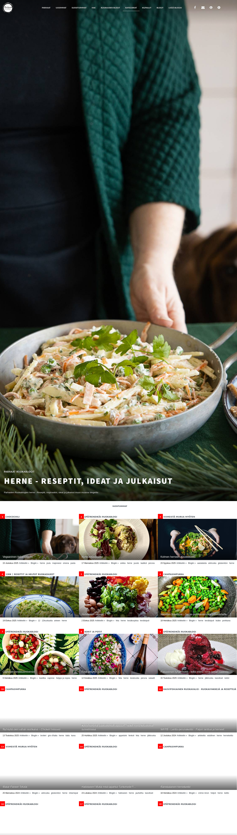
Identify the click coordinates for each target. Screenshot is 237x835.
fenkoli (131, 735)
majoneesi (56, 563)
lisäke (218, 620)
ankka (123, 563)
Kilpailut (146, 7)
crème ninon (203, 793)
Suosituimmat (79, 7)
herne (42, 563)
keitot (226, 678)
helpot (213, 793)
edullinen (211, 735)
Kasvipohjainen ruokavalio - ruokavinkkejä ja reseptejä (197, 689)
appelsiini (123, 735)
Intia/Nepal (73, 793)
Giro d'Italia (52, 735)
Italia (68, 735)
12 (39, 620)
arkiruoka (212, 563)
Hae (94, 7)
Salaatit (151, 678)
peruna (151, 563)
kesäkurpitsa (132, 620)
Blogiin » (34, 563)
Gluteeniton (223, 563)
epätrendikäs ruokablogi (98, 516)
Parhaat (46, 7)
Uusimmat (61, 7)
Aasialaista (202, 563)
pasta (73, 563)
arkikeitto (202, 735)
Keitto (226, 793)
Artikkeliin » (24, 563)
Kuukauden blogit (110, 7)
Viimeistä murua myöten (176, 516)
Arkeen (57, 620)
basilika (42, 678)
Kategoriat (131, 7)
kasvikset (219, 678)
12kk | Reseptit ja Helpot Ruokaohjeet (27, 574)
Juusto (136, 563)
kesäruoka (134, 678)
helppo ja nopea (63, 678)
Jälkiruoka (209, 678)
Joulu (49, 563)
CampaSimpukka (171, 574)
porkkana (226, 620)
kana (73, 735)
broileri (43, 735)
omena (66, 563)
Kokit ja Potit (90, 631)
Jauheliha (139, 793)
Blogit (160, 7)
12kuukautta (47, 620)
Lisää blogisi (175, 7)
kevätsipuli (144, 620)
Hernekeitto (228, 735)
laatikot (144, 563)
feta (117, 620)
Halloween (122, 793)
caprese (51, 678)
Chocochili (10, 516)
